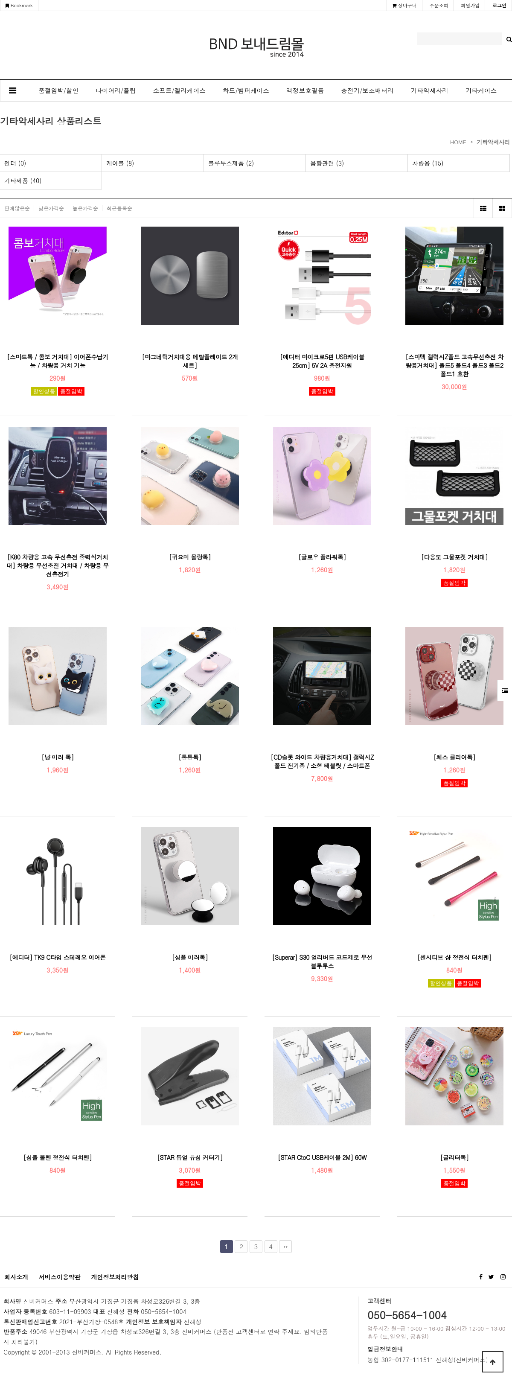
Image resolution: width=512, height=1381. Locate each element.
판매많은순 (17, 208)
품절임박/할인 (58, 90)
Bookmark (19, 5)
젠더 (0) (15, 163)
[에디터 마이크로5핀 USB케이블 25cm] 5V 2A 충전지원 (322, 361)
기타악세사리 (429, 90)
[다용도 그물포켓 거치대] (454, 557)
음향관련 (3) (327, 163)
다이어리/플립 (116, 90)
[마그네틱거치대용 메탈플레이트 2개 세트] (190, 361)
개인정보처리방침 (115, 1277)
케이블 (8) (120, 163)
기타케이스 (481, 90)
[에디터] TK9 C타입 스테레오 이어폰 (57, 957)
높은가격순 (85, 208)
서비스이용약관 (60, 1277)
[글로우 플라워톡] (322, 557)
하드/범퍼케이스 (246, 90)
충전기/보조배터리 (367, 90)
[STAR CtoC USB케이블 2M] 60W (322, 1157)
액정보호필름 (305, 90)
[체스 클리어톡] (454, 757)
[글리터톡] (454, 1157)
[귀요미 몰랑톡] (190, 557)
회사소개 (16, 1277)
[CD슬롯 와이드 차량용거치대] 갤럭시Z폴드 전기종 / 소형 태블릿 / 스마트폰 (322, 761)
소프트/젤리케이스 (179, 90)
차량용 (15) (428, 163)
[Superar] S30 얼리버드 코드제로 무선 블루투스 (322, 961)
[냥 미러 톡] (57, 757)
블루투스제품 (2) (231, 163)
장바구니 (404, 5)
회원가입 (470, 5)
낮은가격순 (51, 208)
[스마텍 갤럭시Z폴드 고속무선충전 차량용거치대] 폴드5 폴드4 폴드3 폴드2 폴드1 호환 (454, 365)
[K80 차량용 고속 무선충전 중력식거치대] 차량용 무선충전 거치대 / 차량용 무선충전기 (57, 565)
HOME (458, 142)
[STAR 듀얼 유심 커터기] (190, 1157)
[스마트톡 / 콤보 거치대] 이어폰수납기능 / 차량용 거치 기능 (57, 361)
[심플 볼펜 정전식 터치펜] (57, 1157)
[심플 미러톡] (190, 957)
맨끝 (285, 1246)
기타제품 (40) (23, 180)
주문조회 (439, 5)
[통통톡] (189, 757)
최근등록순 (119, 208)
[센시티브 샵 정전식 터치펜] (454, 957)
